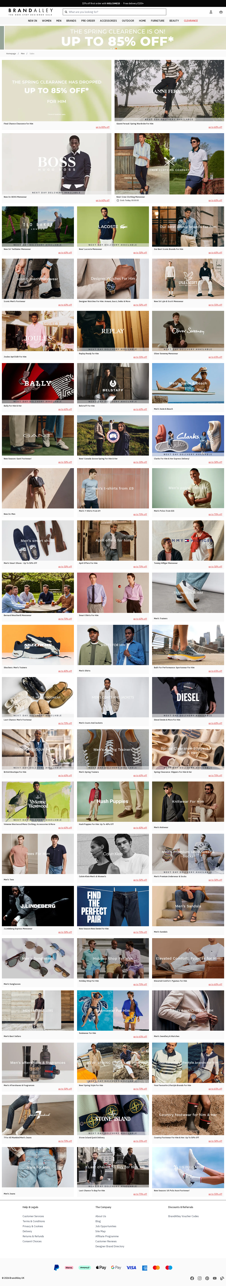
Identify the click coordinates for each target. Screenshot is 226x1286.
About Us (100, 1216)
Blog (98, 1221)
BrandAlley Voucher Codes (183, 1216)
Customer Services (33, 1216)
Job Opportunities (105, 1226)
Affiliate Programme (107, 1236)
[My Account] (211, 12)
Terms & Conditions (34, 1221)
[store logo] (28, 11)
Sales (32, 53)
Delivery (27, 1231)
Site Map (100, 1231)
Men (23, 53)
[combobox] (131, 12)
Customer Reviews (106, 1241)
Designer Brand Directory (109, 1246)
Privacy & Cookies (33, 1226)
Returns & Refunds (33, 1236)
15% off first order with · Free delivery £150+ (113, 3)
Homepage (11, 53)
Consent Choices (32, 1241)
